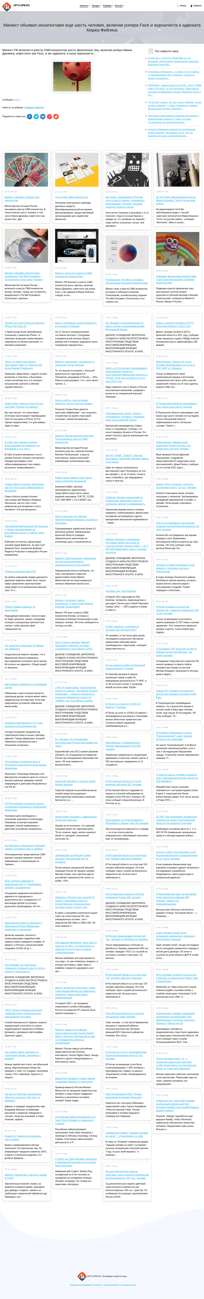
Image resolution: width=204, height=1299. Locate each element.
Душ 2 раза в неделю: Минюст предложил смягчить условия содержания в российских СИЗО (74, 645)
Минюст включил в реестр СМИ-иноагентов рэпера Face (74, 275)
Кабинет (196, 6)
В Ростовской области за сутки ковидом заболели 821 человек (124, 783)
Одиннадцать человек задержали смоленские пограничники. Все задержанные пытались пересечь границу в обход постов (175, 1018)
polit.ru (17, 100)
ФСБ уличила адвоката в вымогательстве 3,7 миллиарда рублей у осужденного (23, 884)
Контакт (119, 6)
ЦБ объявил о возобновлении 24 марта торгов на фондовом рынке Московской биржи (125, 326)
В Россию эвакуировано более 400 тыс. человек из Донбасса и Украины (127, 938)
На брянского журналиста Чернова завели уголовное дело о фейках (25, 847)
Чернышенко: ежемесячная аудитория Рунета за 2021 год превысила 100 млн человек (173, 445)
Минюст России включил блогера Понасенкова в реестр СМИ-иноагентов (74, 439)
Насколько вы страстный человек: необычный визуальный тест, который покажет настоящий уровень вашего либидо (177, 1105)
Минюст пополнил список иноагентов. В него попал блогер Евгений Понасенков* (74, 603)
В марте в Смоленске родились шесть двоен (23, 1138)
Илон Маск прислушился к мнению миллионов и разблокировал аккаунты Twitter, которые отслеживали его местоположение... (173, 119)
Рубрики (107, 6)
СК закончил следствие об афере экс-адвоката (24, 647)
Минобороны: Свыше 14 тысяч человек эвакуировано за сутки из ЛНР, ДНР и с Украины (175, 365)
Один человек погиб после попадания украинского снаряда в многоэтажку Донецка (175, 936)
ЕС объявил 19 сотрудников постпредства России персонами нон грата (76, 742)
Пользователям (111, 1285)
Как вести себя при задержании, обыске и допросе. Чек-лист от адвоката (23, 1097)
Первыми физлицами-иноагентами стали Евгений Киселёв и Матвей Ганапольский (176, 279)
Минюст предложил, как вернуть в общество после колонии (75, 363)
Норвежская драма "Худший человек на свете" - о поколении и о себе (127, 1134)
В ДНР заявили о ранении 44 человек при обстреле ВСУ (122, 628)
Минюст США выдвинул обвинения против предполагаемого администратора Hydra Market (75, 561)
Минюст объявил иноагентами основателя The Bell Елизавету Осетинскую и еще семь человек (23, 276)
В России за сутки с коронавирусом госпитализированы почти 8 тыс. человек (126, 1055)
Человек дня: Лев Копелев (121, 591)
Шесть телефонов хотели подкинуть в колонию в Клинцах (76, 325)
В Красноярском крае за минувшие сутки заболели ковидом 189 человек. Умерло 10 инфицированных (176, 899)
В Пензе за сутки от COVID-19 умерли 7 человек (123, 706)
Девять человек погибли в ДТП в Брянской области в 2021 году (175, 325)
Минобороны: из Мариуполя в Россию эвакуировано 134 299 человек (123, 746)
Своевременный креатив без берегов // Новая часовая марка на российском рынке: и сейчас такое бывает (26, 531)
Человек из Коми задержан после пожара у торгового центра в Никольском (175, 568)
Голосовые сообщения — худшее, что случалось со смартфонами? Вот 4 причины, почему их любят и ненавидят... (173, 75)
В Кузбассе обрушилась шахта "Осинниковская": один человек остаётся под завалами (174, 736)
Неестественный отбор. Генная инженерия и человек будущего (124, 1096)
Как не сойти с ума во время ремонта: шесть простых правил (74, 402)
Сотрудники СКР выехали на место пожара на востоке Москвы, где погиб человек (176, 652)
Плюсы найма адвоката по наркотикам (20, 608)
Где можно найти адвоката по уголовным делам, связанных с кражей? (23, 1055)
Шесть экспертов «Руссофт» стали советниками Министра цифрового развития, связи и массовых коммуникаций (75, 992)
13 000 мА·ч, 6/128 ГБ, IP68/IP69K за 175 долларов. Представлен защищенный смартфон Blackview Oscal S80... (173, 61)
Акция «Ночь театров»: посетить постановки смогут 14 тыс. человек (176, 486)
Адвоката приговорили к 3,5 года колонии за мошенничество (23, 725)
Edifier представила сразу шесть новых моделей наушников (74, 479)
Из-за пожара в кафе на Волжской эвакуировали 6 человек (125, 667)
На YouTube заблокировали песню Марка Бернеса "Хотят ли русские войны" (176, 200)
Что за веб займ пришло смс (71, 197)
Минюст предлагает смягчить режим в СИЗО (26, 1176)
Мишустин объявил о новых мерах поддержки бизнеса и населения (75, 1080)
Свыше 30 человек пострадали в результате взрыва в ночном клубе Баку (176, 694)
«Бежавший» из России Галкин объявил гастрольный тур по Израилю (73, 858)
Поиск (181, 6)
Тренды (95, 6)
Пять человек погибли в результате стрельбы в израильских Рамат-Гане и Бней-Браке (177, 978)
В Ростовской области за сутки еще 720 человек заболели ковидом (126, 976)
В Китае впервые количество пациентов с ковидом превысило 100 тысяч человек (177, 610)
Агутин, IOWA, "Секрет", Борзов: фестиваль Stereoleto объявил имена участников (127, 458)
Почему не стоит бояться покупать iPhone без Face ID (25, 325)
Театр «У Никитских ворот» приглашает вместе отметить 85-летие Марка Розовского (24, 365)
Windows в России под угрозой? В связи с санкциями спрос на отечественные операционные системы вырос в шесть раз (74, 902)
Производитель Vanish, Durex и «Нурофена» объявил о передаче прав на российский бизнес (125, 416)
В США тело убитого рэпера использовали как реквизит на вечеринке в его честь (22, 445)
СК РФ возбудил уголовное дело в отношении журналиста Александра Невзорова (25, 807)
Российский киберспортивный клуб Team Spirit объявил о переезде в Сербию (75, 1120)
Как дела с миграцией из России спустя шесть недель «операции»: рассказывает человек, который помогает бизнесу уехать (125, 202)
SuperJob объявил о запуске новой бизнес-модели (75, 783)
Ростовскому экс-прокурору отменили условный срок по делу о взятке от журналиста (25, 968)
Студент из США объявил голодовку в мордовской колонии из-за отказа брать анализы (76, 1162)
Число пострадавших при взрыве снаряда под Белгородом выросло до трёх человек (177, 526)
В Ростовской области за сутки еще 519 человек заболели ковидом (126, 857)
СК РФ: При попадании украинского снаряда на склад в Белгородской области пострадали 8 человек (176, 820)
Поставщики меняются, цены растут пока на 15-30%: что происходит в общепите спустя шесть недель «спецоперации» (76, 947)
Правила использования (81, 1285)
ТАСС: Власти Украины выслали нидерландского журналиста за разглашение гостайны (23, 1013)
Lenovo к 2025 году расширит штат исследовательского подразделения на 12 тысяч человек (177, 855)
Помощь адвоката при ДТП (20, 571)
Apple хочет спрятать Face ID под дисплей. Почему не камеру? (24, 405)
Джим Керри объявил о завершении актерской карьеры (76, 818)
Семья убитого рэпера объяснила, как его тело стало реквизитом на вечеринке (24, 487)
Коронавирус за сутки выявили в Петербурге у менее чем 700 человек (127, 822)
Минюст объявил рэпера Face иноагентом (22, 199)
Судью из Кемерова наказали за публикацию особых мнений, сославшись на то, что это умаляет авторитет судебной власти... (171, 132)
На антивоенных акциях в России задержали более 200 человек (125, 896)
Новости (84, 6)
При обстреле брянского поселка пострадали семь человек (125, 1015)
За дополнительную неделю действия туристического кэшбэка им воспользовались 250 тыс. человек (127, 1174)
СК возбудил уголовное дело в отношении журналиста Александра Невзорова (25, 765)
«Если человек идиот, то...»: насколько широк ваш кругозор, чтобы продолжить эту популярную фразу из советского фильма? (176, 1063)
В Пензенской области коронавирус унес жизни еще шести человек (176, 405)
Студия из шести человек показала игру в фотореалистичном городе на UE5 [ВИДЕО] (177, 778)
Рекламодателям (128, 1285)
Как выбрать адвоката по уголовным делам (26, 686)
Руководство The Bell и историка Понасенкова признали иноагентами (127, 281)
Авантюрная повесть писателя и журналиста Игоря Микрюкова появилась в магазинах (23, 926)
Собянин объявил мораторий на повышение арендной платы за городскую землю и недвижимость (125, 500)
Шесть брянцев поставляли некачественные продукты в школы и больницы (76, 519)
